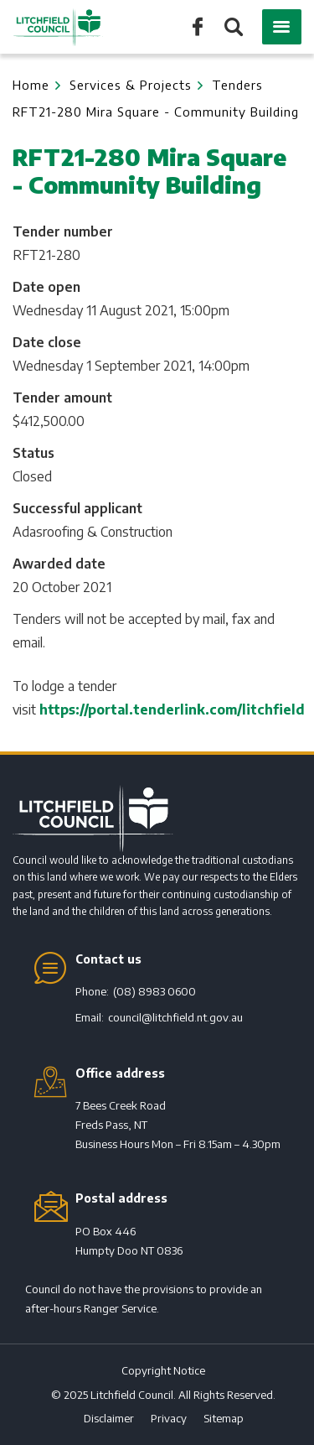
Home (31, 84)
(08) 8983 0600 (154, 991)
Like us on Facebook (198, 25)
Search (232, 28)
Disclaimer (109, 1418)
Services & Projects (130, 84)
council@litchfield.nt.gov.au (175, 1017)
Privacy (169, 1418)
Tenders (237, 84)
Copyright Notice (163, 1370)
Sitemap (223, 1418)
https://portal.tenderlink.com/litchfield (172, 709)
